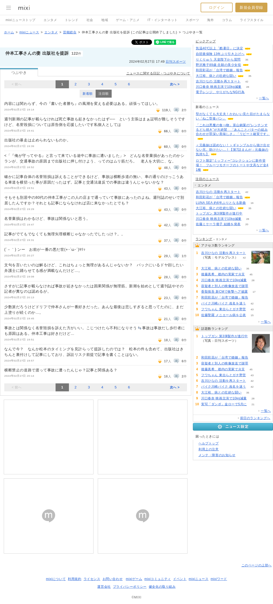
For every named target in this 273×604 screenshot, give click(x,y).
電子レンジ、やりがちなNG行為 (220, 92)
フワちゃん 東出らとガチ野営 (223, 309)
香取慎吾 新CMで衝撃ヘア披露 (224, 291)
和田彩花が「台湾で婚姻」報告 (219, 70)
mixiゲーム (134, 579)
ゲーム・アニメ (127, 20)
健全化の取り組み (162, 587)
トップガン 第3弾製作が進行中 (219, 213)
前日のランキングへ (255, 418)
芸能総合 (69, 32)
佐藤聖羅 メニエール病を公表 (223, 315)
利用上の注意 (208, 449)
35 (246, 59)
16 (252, 202)
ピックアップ (206, 41)
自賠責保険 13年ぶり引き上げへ (220, 54)
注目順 (104, 94)
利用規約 (74, 579)
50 (254, 286)
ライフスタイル (251, 20)
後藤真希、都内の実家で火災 (223, 274)
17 (253, 291)
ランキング (204, 239)
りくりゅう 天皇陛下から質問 (218, 59)
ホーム (9, 32)
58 (258, 54)
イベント (179, 579)
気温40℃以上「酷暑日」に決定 (219, 48)
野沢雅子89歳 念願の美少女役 (218, 65)
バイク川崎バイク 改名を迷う (223, 303)
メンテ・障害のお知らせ (217, 455)
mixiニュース (29, 32)
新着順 (88, 94)
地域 (104, 20)
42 (246, 81)
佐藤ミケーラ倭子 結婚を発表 (218, 224)
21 (253, 404)
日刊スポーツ (176, 61)
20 (246, 224)
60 (256, 70)
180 (254, 64)
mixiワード (218, 579)
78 (248, 213)
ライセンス (92, 579)
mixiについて (56, 579)
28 (247, 86)
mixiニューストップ (21, 20)
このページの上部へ (256, 565)
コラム (227, 20)
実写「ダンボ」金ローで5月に (224, 404)
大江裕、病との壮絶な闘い (216, 76)
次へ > (175, 84)
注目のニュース (207, 179)
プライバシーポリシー (130, 587)
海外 (210, 20)
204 (257, 48)
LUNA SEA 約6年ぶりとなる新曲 (221, 203)
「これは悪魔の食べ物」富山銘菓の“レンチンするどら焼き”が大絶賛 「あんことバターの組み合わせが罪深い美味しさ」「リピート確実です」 (233, 129)
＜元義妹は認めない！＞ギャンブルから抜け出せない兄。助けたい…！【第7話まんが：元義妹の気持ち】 (233, 149)
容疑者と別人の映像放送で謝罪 (224, 286)
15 (252, 315)
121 (251, 92)
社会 (90, 20)
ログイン (216, 7)
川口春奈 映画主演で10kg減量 (218, 87)
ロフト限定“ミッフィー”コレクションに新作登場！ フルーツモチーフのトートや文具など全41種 (232, 165)
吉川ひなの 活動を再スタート (218, 81)
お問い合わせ (113, 579)
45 (250, 274)
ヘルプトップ (208, 443)
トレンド (71, 20)
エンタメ (50, 20)
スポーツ (192, 20)
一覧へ (264, 98)
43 (252, 309)
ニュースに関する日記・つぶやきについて (158, 73)
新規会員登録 (251, 7)
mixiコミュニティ (158, 579)
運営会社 (104, 587)
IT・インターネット (162, 20)
